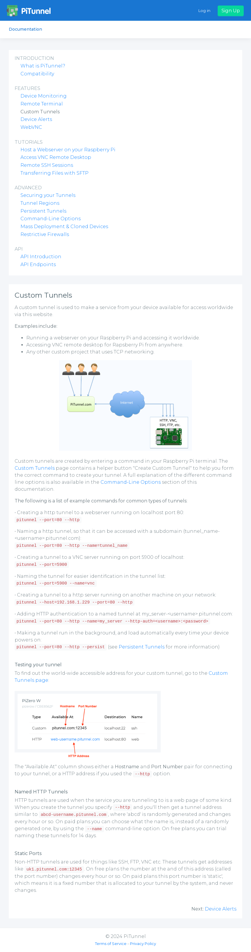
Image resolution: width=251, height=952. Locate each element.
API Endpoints (38, 264)
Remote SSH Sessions (46, 165)
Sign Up (230, 10)
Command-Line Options (50, 218)
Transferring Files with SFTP (54, 173)
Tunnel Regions (39, 203)
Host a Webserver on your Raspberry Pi (67, 149)
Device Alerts (36, 119)
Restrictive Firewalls (44, 234)
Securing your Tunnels (47, 195)
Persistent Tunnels (43, 211)
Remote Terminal (41, 104)
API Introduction (40, 256)
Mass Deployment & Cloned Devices (64, 226)
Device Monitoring (43, 96)
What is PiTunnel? (42, 66)
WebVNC (31, 127)
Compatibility (37, 74)
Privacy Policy (143, 943)
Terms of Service (111, 943)
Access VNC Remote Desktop (55, 157)
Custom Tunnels (35, 468)
